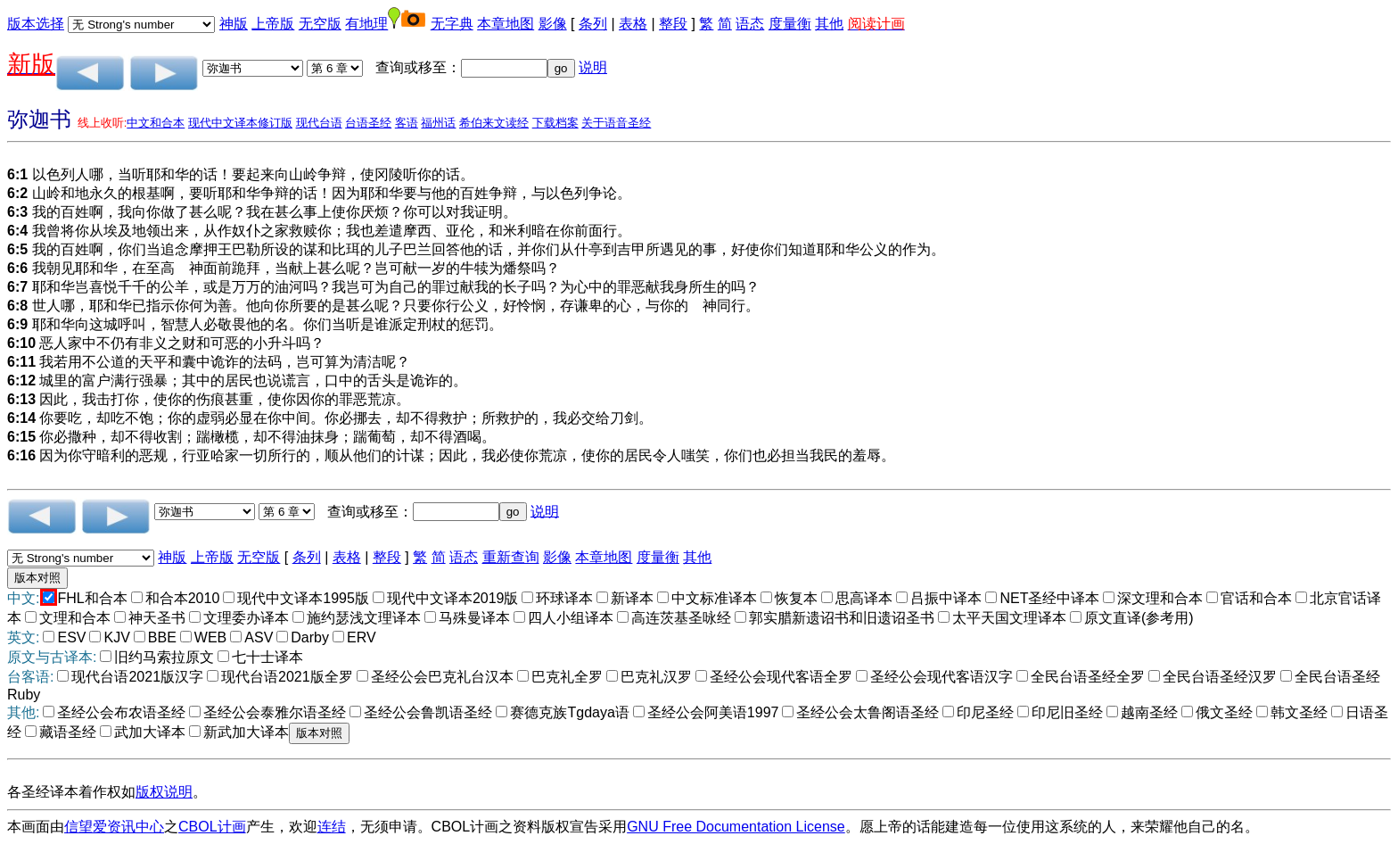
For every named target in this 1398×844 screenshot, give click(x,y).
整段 (673, 23)
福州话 (438, 122)
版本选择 (35, 23)
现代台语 (319, 122)
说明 (593, 67)
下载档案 (555, 122)
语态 (750, 23)
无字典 (452, 23)
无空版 (320, 23)
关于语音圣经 (616, 122)
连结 (331, 826)
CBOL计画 (212, 826)
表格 (633, 23)
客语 (406, 122)
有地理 (366, 23)
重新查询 (510, 557)
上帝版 (272, 23)
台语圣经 (368, 122)
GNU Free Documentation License (736, 826)
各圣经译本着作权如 (71, 791)
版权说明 (164, 791)
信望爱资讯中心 (114, 826)
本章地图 (505, 23)
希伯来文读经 (494, 122)
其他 (829, 23)
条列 (593, 23)
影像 (553, 23)
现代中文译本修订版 (240, 122)
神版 (233, 23)
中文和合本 (156, 122)
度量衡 (790, 23)
